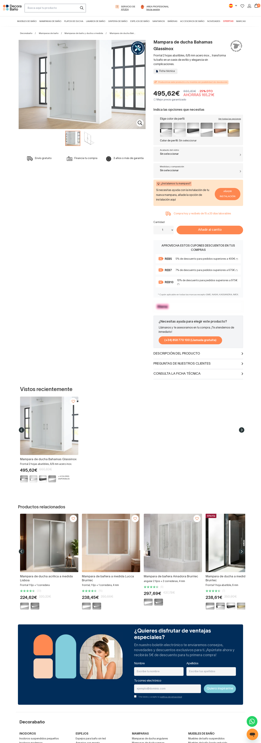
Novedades (213, 21)
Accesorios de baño (192, 21)
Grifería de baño (117, 21)
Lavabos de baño (95, 21)
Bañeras (172, 21)
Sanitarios (158, 21)
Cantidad (159, 222)
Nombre (139, 663)
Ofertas (228, 21)
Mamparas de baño (50, 21)
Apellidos (192, 663)
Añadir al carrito (210, 229)
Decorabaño (26, 33)
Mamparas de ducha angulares (150, 739)
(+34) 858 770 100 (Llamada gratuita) (190, 340)
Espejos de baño (140, 21)
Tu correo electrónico (147, 681)
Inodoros (27, 734)
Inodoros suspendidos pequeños (39, 739)
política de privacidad (171, 697)
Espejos (82, 734)
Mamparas (140, 734)
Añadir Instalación (227, 194)
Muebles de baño (27, 21)
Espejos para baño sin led (91, 739)
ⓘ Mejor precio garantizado (169, 100)
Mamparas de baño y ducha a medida (84, 33)
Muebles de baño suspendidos (206, 739)
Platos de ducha (73, 21)
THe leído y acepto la (160, 697)
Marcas (241, 21)
